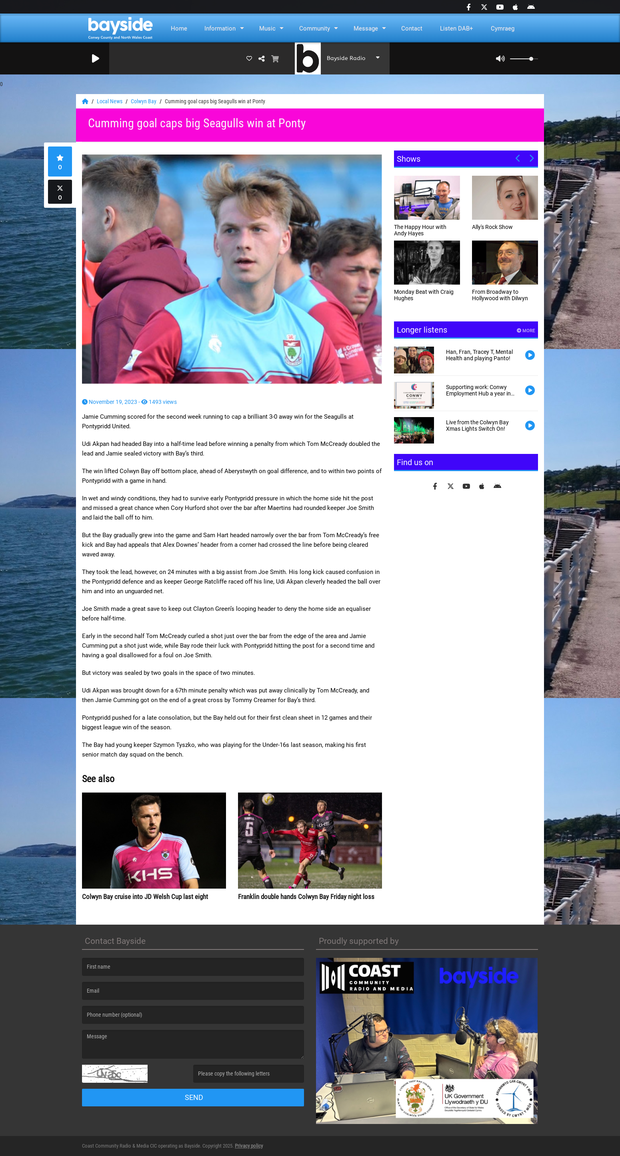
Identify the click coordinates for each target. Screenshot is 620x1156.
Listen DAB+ (456, 28)
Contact (411, 28)
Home (179, 28)
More (526, 330)
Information (220, 28)
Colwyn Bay (144, 101)
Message (366, 28)
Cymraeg (502, 28)
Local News (110, 101)
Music (267, 28)
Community (314, 28)
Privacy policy (249, 1146)
